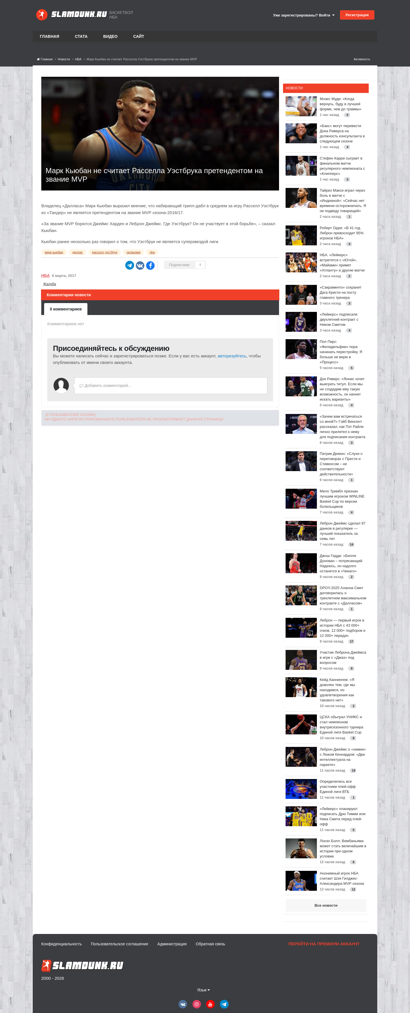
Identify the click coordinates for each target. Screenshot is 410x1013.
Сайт (138, 36)
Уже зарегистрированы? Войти (304, 15)
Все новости (326, 905)
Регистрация (357, 15)
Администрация (172, 944)
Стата (81, 36)
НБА (45, 275)
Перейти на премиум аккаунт (324, 943)
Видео (110, 36)
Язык (203, 990)
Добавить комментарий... (105, 385)
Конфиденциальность (61, 944)
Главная (49, 36)
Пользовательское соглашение (119, 944)
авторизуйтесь (232, 355)
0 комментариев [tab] (66, 309)
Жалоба (49, 284)
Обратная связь (210, 944)
